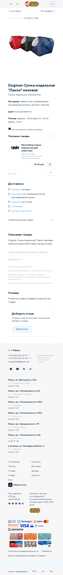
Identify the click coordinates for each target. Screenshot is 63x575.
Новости (36, 475)
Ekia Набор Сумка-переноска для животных (31, 148)
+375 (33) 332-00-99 (18, 358)
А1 (43, 571)
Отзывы (11, 471)
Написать (22, 328)
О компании (14, 462)
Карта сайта (14, 556)
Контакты (36, 462)
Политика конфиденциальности (23, 551)
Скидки (11, 475)
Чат (51, 571)
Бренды (35, 471)
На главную (14, 11)
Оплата (11, 466)
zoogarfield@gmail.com (18, 362)
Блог (10, 480)
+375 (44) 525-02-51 (17, 355)
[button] (45, 136)
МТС (34, 571)
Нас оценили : (14, 496)
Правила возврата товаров (33, 556)
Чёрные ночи (17, 485)
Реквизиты (47, 551)
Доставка (36, 466)
